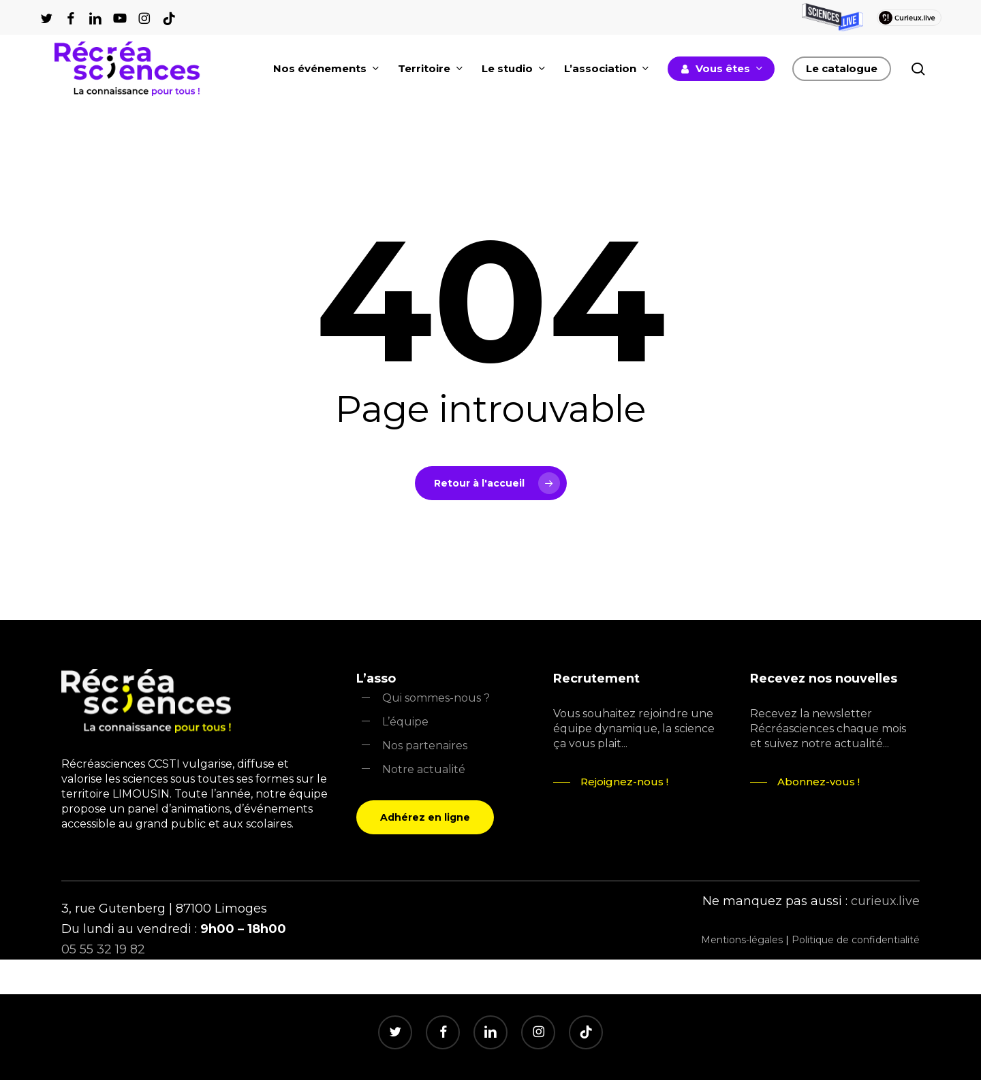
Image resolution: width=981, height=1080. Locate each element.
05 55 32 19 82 (103, 949)
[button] (425, 817)
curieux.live (885, 901)
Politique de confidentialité (856, 940)
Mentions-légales (742, 940)
